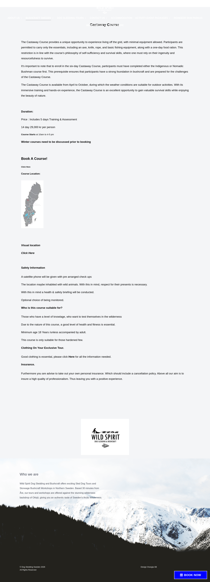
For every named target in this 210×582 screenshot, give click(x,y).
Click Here (28, 253)
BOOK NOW (192, 575)
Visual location (30, 245)
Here (72, 356)
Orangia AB (152, 567)
